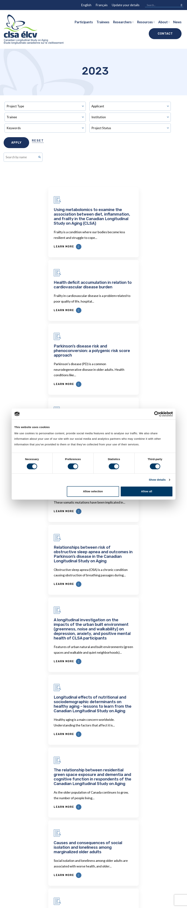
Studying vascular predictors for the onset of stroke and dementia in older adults (136, 287)
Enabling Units (159, 854)
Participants (84, 22)
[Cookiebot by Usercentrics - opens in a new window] (157, 414)
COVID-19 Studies (63, 880)
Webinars (123, 840)
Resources (145, 22)
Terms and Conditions (114, 903)
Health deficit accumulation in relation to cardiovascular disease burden (137, 212)
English (86, 5)
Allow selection (93, 491)
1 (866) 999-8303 (22, 853)
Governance (158, 869)
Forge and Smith (173, 903)
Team (153, 847)
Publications (125, 832)
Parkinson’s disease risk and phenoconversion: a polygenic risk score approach (47, 287)
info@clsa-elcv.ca (22, 845)
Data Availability (62, 861)
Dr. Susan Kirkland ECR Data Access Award (63, 837)
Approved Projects (130, 825)
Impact (154, 832)
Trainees (103, 22)
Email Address (49, 722)
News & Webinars (162, 840)
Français (102, 5)
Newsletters (92, 853)
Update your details (125, 5)
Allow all (146, 491)
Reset (38, 140)
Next (146, 650)
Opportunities (159, 876)
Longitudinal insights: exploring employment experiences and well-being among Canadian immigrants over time (47, 594)
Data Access (59, 825)
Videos (154, 883)
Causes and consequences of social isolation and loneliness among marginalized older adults (135, 516)
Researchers (122, 22)
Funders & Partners (163, 862)
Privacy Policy (89, 903)
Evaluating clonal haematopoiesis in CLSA (43, 358)
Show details (157, 479)
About (163, 22)
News (177, 22)
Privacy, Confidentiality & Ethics (96, 841)
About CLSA (160, 816)
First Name (47, 740)
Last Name (46, 757)
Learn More (23, 246)
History (154, 825)
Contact (165, 33)
